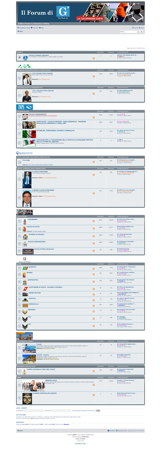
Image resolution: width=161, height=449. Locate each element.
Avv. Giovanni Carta (44, 96)
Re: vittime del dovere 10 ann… (126, 130)
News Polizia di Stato (39, 231)
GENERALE (20, 52)
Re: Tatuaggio (121, 316)
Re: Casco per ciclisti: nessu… (126, 219)
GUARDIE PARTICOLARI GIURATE (45, 393)
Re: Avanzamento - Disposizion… (127, 266)
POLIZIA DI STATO (33, 227)
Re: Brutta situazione (123, 249)
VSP (29, 317)
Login (18, 408)
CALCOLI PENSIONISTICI (37, 114)
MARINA (30, 272)
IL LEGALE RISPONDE (40, 172)
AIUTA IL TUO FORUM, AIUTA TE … (127, 55)
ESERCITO (32, 267)
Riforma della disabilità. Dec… (126, 226)
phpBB (74, 434)
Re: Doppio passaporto (124, 354)
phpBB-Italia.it (85, 436)
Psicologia (26, 160)
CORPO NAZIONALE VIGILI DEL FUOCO (41, 369)
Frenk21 (121, 281)
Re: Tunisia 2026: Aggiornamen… (127, 344)
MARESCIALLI (34, 304)
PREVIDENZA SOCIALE (23, 111)
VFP (29, 324)
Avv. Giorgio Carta (44, 79)
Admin (121, 56)
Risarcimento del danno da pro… (126, 393)
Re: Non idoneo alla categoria (125, 279)
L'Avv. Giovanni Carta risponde (43, 90)
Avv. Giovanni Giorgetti (50, 177)
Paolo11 (121, 370)
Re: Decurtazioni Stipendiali (125, 369)
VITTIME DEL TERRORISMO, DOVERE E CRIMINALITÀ (55, 130)
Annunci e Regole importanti (39, 55)
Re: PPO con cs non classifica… (126, 190)
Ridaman (66, 424)
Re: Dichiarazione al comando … (126, 160)
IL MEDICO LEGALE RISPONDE (43, 190)
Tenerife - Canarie (42, 355)
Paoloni (121, 131)
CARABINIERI (32, 219)
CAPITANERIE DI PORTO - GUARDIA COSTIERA (45, 287)
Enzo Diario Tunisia (49, 348)
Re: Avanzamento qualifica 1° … (126, 304)
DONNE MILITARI (35, 293)
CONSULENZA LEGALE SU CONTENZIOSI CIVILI (29, 87)
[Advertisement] (80, 40)
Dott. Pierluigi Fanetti (49, 196)
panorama (122, 220)
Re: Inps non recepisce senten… (126, 73)
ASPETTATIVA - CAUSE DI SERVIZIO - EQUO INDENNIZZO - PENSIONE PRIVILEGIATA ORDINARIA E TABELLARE (61, 122)
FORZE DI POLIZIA (22, 216)
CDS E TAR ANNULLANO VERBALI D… (128, 292)
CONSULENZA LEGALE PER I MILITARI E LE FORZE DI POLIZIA (34, 70)
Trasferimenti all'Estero (25, 341)
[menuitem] (34, 27)
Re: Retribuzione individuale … (126, 241)
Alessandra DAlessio (125, 161)
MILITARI (19, 264)
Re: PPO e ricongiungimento (125, 287)
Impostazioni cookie (80, 443)
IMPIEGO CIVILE (51, 380)
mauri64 (121, 114)
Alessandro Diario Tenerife (51, 359)
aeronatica (122, 294)
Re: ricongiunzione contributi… (126, 272)
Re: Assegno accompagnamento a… (127, 171)
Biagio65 (121, 243)
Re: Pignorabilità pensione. (125, 90)
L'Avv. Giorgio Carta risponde (42, 73)
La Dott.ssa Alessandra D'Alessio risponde (41, 164)
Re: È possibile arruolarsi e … (126, 324)
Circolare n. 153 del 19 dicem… (126, 380)
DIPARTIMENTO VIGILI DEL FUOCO (26, 366)
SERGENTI (31, 309)
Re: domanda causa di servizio (126, 309)
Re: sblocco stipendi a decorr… (126, 298)
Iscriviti (24, 408)
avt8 (120, 139)
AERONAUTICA (33, 280)
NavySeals (122, 273)
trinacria (121, 305)
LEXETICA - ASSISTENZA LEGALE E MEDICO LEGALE (31, 168)
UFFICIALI (32, 298)
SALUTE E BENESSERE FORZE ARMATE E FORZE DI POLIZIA (33, 157)
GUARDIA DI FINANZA (36, 234)
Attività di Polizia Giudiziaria (44, 249)
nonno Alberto (123, 121)
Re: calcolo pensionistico (124, 234)
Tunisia (38, 344)
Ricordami (92, 410)
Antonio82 (122, 318)
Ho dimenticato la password (79, 410)
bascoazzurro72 (123, 91)
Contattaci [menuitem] (111, 430)
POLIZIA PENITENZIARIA (37, 242)
